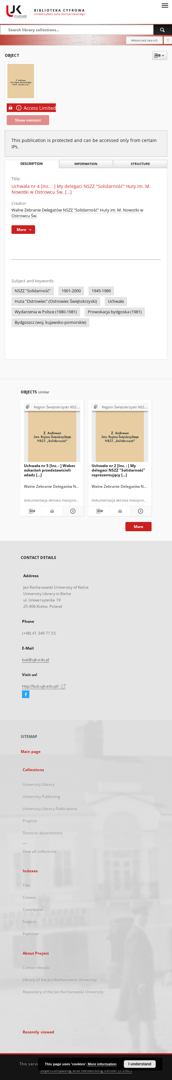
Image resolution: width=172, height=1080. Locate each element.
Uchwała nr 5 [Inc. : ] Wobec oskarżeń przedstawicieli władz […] (49, 470)
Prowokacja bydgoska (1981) (115, 312)
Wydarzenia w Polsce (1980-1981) (46, 312)
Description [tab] (31, 164)
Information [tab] (85, 164)
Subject (29, 921)
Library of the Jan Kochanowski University (60, 979)
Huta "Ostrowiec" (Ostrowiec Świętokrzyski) (56, 301)
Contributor (33, 909)
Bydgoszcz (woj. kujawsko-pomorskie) (50, 322)
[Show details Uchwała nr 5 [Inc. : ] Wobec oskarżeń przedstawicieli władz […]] (72, 511)
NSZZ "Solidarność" (33, 291)
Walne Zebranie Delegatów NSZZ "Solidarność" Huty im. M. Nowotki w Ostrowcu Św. (77, 213)
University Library (39, 784)
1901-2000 (71, 291)
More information (102, 1064)
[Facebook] (25, 694)
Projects (30, 820)
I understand (139, 1064)
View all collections (39, 851)
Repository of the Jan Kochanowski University (63, 991)
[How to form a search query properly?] (168, 40)
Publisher (31, 933)
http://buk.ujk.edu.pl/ (44, 686)
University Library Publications (50, 808)
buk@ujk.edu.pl (35, 659)
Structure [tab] (140, 164)
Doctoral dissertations (43, 833)
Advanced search (144, 40)
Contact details (36, 967)
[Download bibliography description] (31, 511)
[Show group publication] (52, 407)
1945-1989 (101, 291)
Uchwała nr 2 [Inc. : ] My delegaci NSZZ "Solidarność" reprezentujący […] (118, 470)
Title (27, 885)
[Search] (162, 30)
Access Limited (31, 107)
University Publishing (42, 796)
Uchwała (116, 301)
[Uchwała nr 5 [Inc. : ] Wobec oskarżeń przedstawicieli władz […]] (52, 434)
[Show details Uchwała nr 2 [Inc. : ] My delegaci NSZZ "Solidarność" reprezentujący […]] (139, 511)
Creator (30, 897)
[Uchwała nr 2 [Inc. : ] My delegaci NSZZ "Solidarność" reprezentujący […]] (120, 434)
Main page (31, 751)
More (138, 526)
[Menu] (164, 5)
